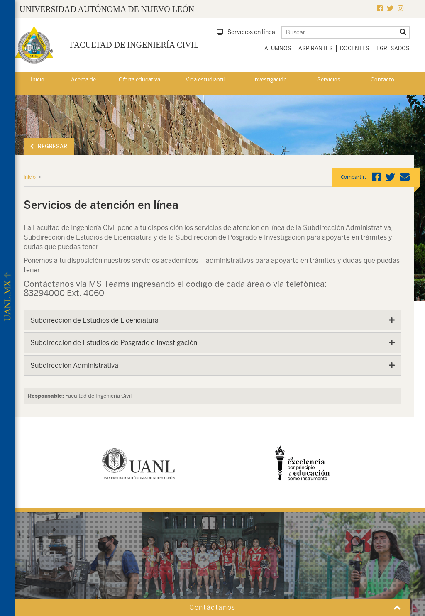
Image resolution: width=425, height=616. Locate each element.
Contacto (382, 79)
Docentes (354, 48)
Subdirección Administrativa (74, 365)
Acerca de (83, 79)
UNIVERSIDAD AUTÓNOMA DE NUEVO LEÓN (107, 9)
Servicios (328, 79)
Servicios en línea (246, 32)
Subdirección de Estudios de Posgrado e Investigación (113, 343)
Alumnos (277, 48)
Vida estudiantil (205, 79)
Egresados (393, 48)
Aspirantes (315, 48)
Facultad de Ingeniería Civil (134, 44)
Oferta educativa (139, 79)
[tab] (212, 320)
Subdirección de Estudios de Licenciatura (94, 320)
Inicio (37, 79)
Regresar (48, 146)
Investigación (270, 79)
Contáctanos (212, 607)
